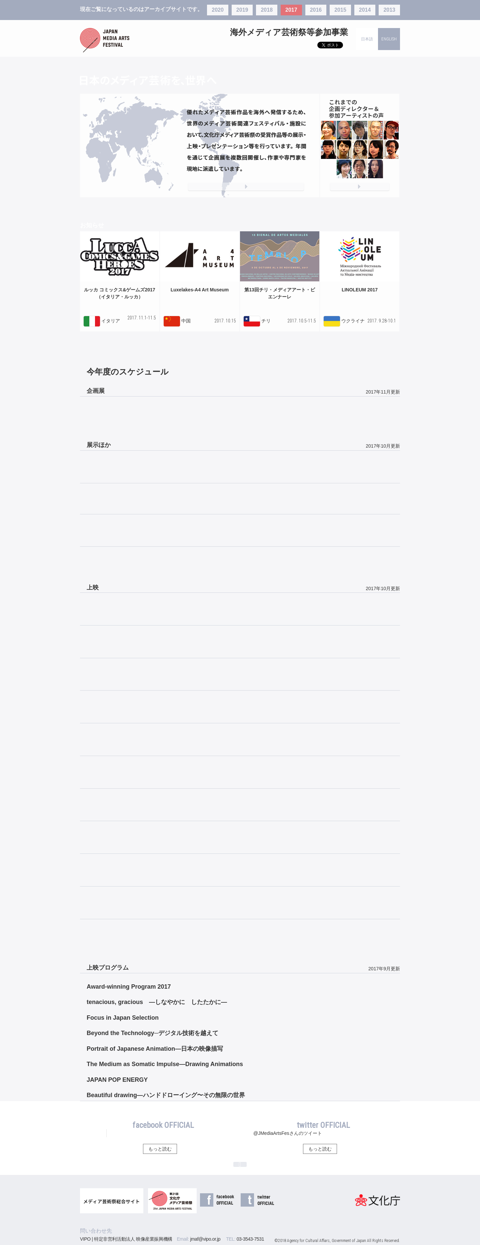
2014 (365, 10)
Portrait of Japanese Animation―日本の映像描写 (155, 1048)
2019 (242, 10)
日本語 (367, 39)
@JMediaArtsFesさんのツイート (287, 1133)
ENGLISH (389, 38)
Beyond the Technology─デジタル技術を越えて (152, 1033)
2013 (389, 10)
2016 (316, 10)
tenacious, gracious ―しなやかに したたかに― (157, 1002)
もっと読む (160, 1149)
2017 (291, 10)
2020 (218, 10)
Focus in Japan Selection (123, 1017)
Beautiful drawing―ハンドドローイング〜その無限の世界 (166, 1095)
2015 (340, 10)
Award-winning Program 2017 (129, 986)
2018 (267, 10)
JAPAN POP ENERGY (117, 1079)
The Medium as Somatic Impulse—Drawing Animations (165, 1064)
